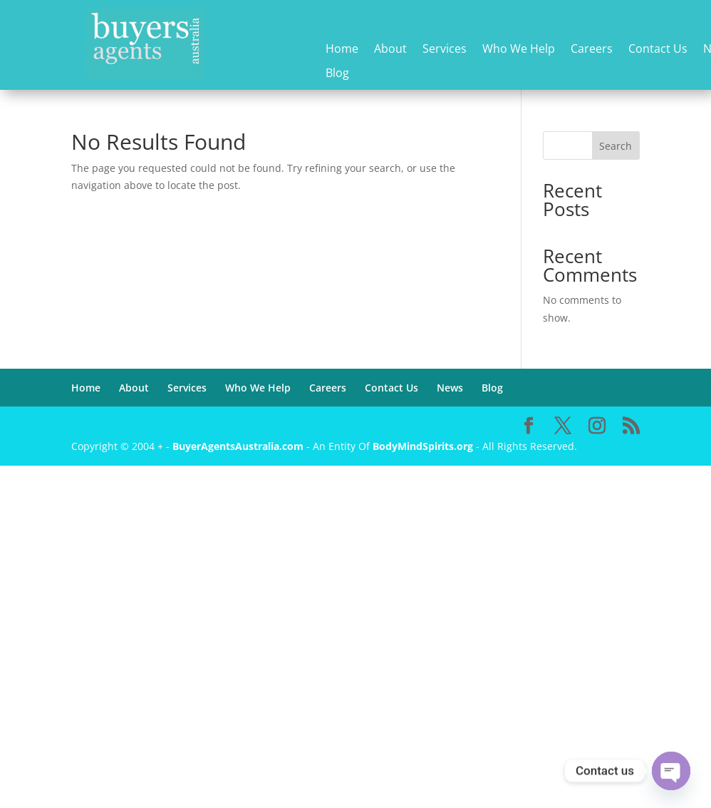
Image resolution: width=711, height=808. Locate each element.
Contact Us (657, 49)
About (390, 49)
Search (615, 146)
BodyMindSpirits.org (423, 446)
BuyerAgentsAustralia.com (239, 446)
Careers (592, 49)
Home (342, 49)
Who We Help (518, 49)
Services (444, 49)
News (450, 387)
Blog (337, 74)
